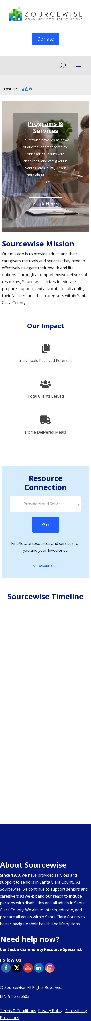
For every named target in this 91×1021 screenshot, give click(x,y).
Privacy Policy (50, 1010)
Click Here (45, 203)
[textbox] (45, 503)
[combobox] (45, 504)
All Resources (44, 565)
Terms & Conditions (18, 1010)
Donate (45, 38)
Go (45, 524)
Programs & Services (45, 127)
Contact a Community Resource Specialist (41, 949)
